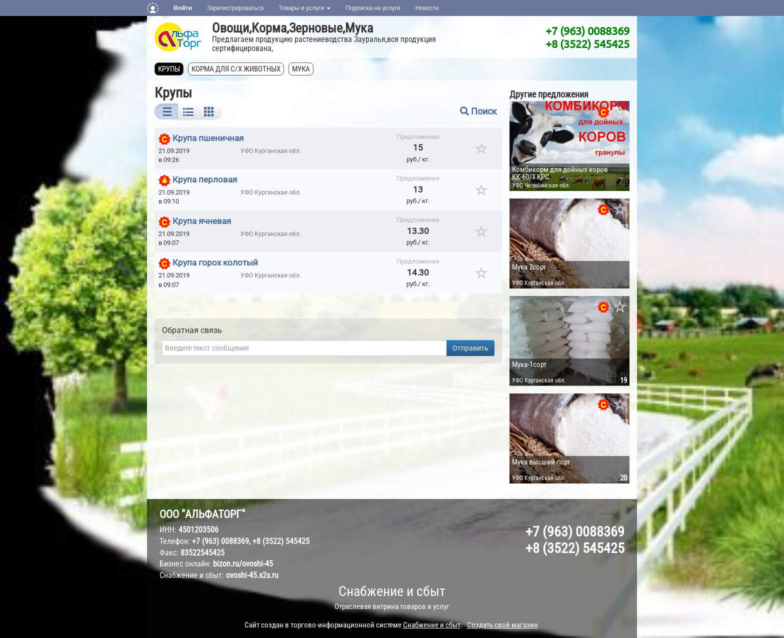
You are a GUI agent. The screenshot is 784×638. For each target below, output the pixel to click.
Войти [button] (183, 8)
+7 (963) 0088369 (588, 30)
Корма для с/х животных (236, 69)
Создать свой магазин (502, 625)
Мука (301, 69)
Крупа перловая (204, 179)
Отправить (470, 348)
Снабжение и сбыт (392, 591)
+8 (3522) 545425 (588, 43)
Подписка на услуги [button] (373, 8)
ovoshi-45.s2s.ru (252, 575)
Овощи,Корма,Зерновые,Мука (292, 28)
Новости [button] (427, 8)
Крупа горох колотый (215, 263)
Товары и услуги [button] (304, 8)
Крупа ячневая (201, 221)
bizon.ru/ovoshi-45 (243, 563)
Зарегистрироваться (235, 8)
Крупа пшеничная (208, 138)
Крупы (169, 69)
